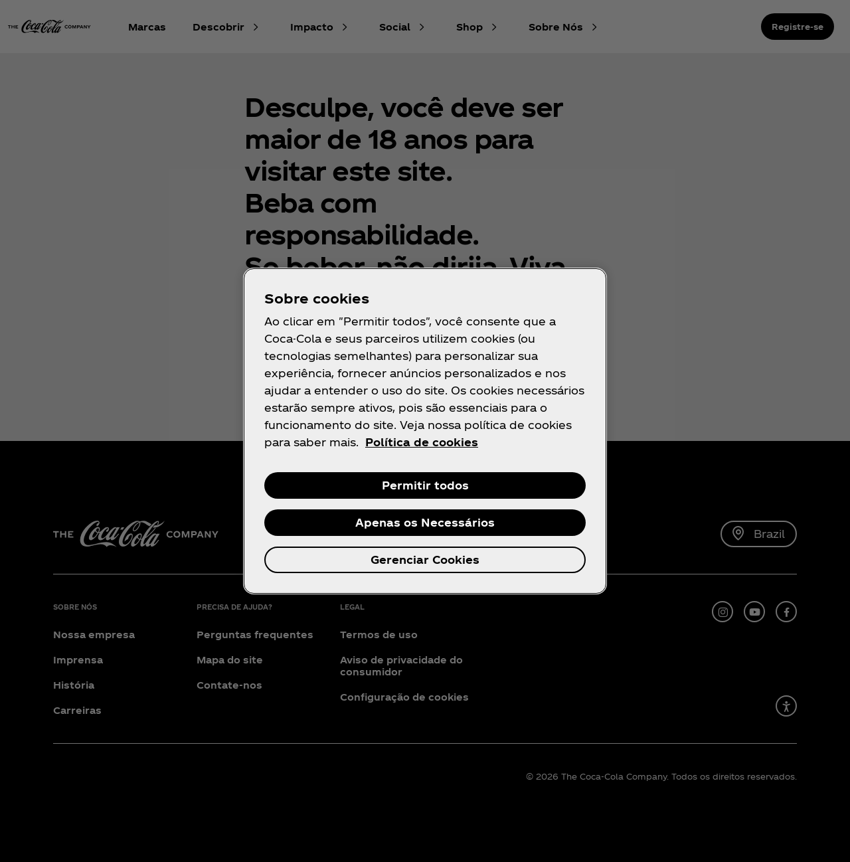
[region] (425, 431)
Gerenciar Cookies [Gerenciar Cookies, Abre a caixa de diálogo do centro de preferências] (425, 559)
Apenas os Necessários (425, 522)
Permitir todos (425, 485)
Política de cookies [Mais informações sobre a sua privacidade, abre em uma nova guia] (421, 442)
